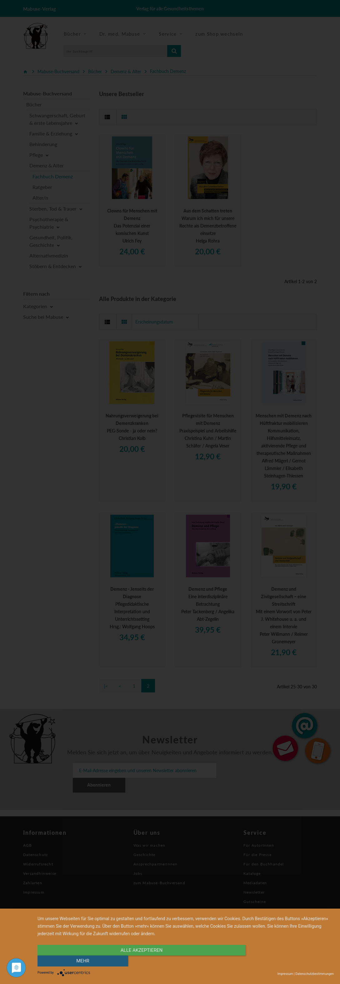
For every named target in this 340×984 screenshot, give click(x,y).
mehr (289, 961)
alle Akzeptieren (141, 961)
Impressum (285, 974)
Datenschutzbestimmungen (314, 974)
